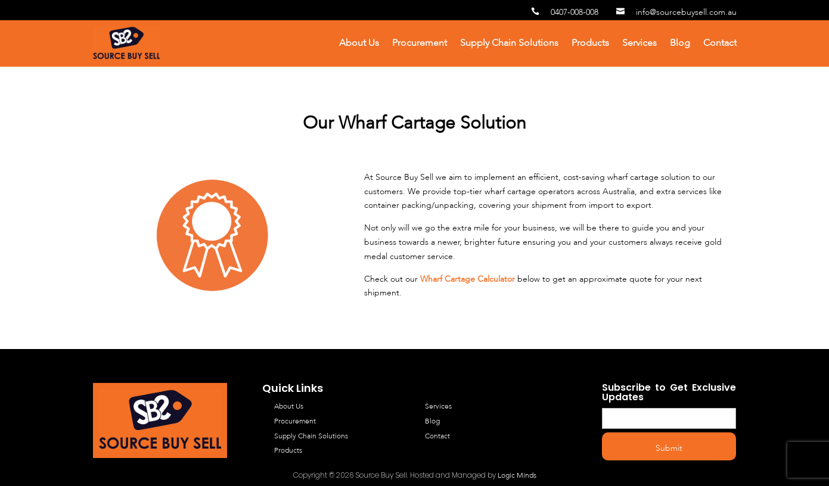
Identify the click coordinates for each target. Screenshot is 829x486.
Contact (720, 43)
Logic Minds (517, 475)
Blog (680, 43)
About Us (359, 43)
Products (590, 43)
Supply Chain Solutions (509, 43)
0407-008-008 (564, 12)
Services (639, 43)
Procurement (419, 43)
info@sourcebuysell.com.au (676, 12)
